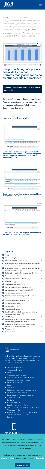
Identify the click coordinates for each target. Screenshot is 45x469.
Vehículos (10, 387)
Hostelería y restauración (15, 402)
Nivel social (19, 108)
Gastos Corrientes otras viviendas (18, 380)
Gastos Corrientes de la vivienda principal (21, 377)
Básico (37, 99)
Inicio (5, 18)
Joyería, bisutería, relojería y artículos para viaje (23, 407)
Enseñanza (10, 400)
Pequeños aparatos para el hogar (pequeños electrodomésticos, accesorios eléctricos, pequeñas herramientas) (22, 24)
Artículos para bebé (13, 410)
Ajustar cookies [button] (7, 458)
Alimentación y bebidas (15, 367)
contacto (15, 87)
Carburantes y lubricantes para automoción (21, 390)
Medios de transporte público (17, 392)
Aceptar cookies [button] (22, 465)
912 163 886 (14, 433)
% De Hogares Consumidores (23, 99)
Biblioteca (11, 18)
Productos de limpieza (14, 370)
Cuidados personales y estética (17, 405)
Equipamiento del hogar (15, 382)
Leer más (40, 458)
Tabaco (9, 372)
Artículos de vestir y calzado (16, 375)
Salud (9, 385)
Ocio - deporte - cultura (14, 397)
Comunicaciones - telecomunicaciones (20, 395)
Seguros (10, 417)
